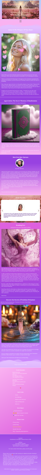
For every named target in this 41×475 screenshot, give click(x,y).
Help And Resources (19, 401)
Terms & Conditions (17, 426)
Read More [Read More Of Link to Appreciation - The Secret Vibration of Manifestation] (3, 153)
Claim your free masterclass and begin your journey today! (14, 357)
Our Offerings (18, 397)
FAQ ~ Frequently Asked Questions (20, 431)
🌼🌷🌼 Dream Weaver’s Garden (20, 413)
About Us (17, 404)
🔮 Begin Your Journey (18, 415)
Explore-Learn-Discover (20, 399)
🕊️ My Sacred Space (17, 410)
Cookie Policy (16, 424)
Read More (3, 295)
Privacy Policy (16, 422)
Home (16, 395)
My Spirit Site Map (17, 429)
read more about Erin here (11, 192)
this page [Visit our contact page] (30, 448)
